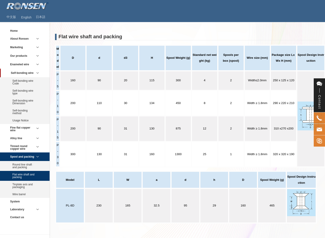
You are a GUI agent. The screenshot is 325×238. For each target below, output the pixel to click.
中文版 (11, 17)
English (26, 17)
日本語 (40, 17)
